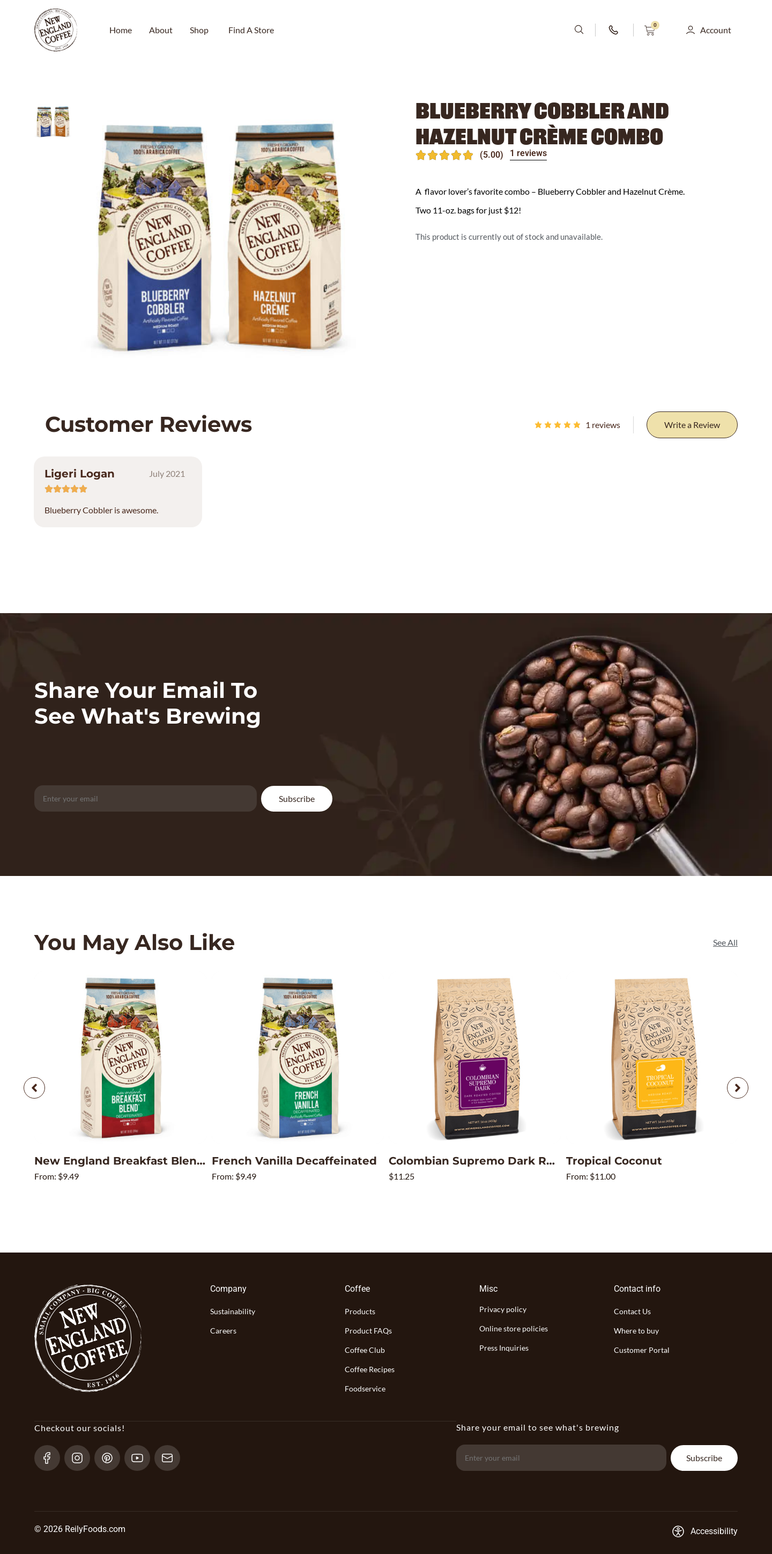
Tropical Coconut (614, 1160)
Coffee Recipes (370, 1369)
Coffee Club (365, 1349)
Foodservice (365, 1388)
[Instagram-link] (81, 1457)
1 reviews (528, 153)
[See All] (725, 942)
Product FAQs (368, 1330)
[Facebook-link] (51, 1457)
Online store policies (513, 1328)
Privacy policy (502, 1309)
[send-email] (171, 1457)
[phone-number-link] (614, 30)
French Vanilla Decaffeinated (294, 1160)
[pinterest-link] (111, 1457)
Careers (223, 1330)
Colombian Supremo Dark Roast (479, 1160)
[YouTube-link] (141, 1457)
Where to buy (636, 1330)
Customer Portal (642, 1349)
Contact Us (632, 1311)
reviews (602, 424)
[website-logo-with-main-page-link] (55, 30)
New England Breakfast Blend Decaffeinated (161, 1160)
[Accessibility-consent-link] (705, 1531)
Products (360, 1311)
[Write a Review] (692, 424)
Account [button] (715, 30)
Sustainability (232, 1311)
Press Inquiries (504, 1347)
